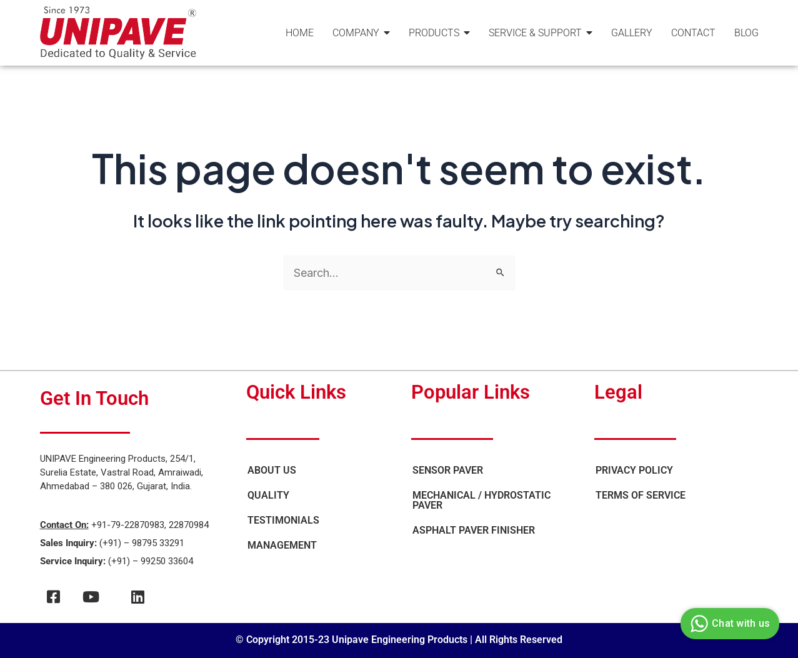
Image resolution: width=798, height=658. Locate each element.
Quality (268, 495)
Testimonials (283, 520)
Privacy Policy (634, 470)
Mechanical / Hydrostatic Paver (481, 500)
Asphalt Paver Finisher (473, 530)
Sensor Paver (447, 470)
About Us (271, 470)
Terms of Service (641, 495)
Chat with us (728, 623)
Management (282, 545)
